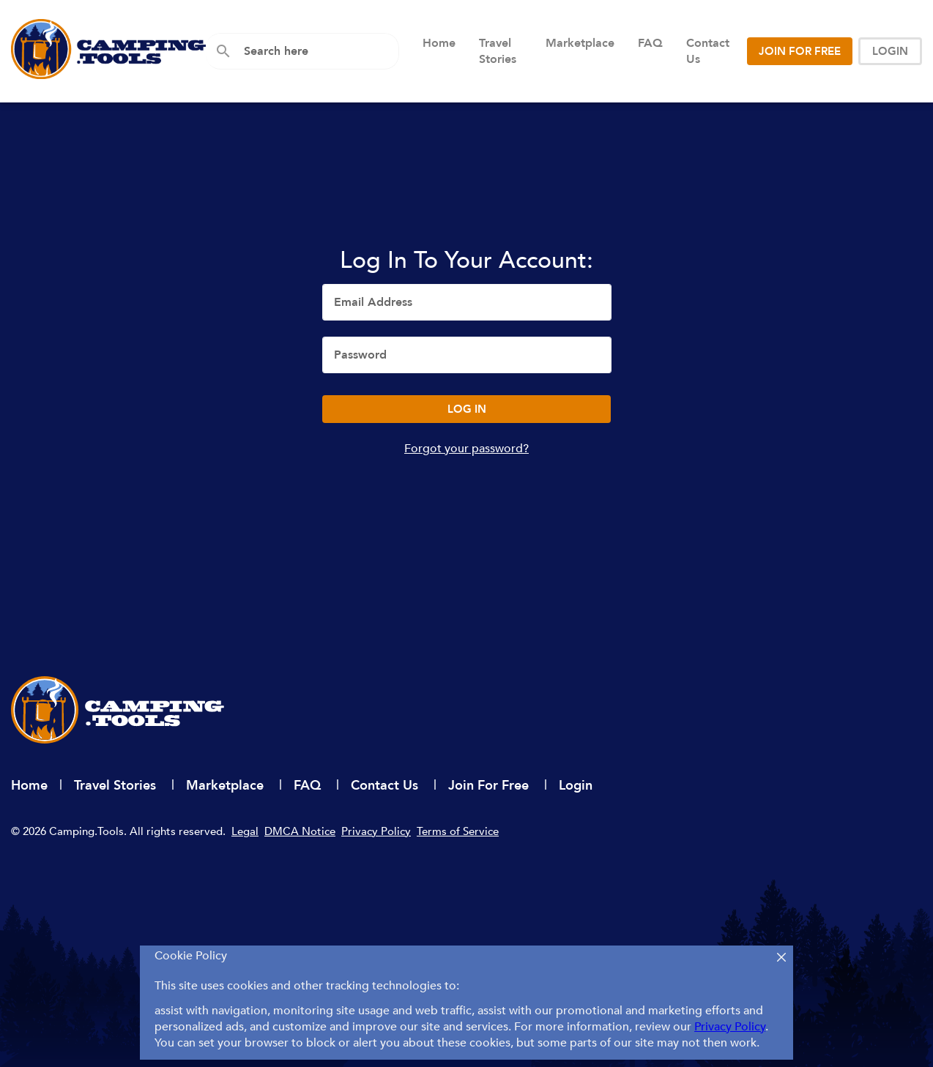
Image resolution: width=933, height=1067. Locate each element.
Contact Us (707, 51)
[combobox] (315, 51)
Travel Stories (497, 51)
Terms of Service (458, 831)
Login (575, 785)
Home (439, 43)
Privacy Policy (376, 831)
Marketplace (580, 43)
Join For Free (490, 785)
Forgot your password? (466, 449)
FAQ (650, 43)
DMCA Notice (299, 831)
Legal (245, 831)
